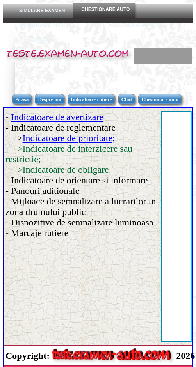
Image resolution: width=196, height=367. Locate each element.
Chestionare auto (159, 99)
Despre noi (49, 99)
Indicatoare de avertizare (57, 117)
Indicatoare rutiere (91, 99)
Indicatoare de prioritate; (69, 138)
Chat (126, 99)
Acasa (22, 99)
